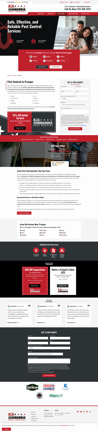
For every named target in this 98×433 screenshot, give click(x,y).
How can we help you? (66, 108)
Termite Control (39, 139)
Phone (62, 91)
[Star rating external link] (17, 2)
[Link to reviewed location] (19, 325)
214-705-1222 (56, 166)
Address (63, 102)
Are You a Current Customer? (68, 96)
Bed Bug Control (73, 139)
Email (77, 91)
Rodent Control (50, 139)
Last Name (78, 86)
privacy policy (83, 125)
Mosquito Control (61, 139)
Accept (6, 429)
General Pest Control (27, 139)
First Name (63, 86)
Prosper (53, 164)
